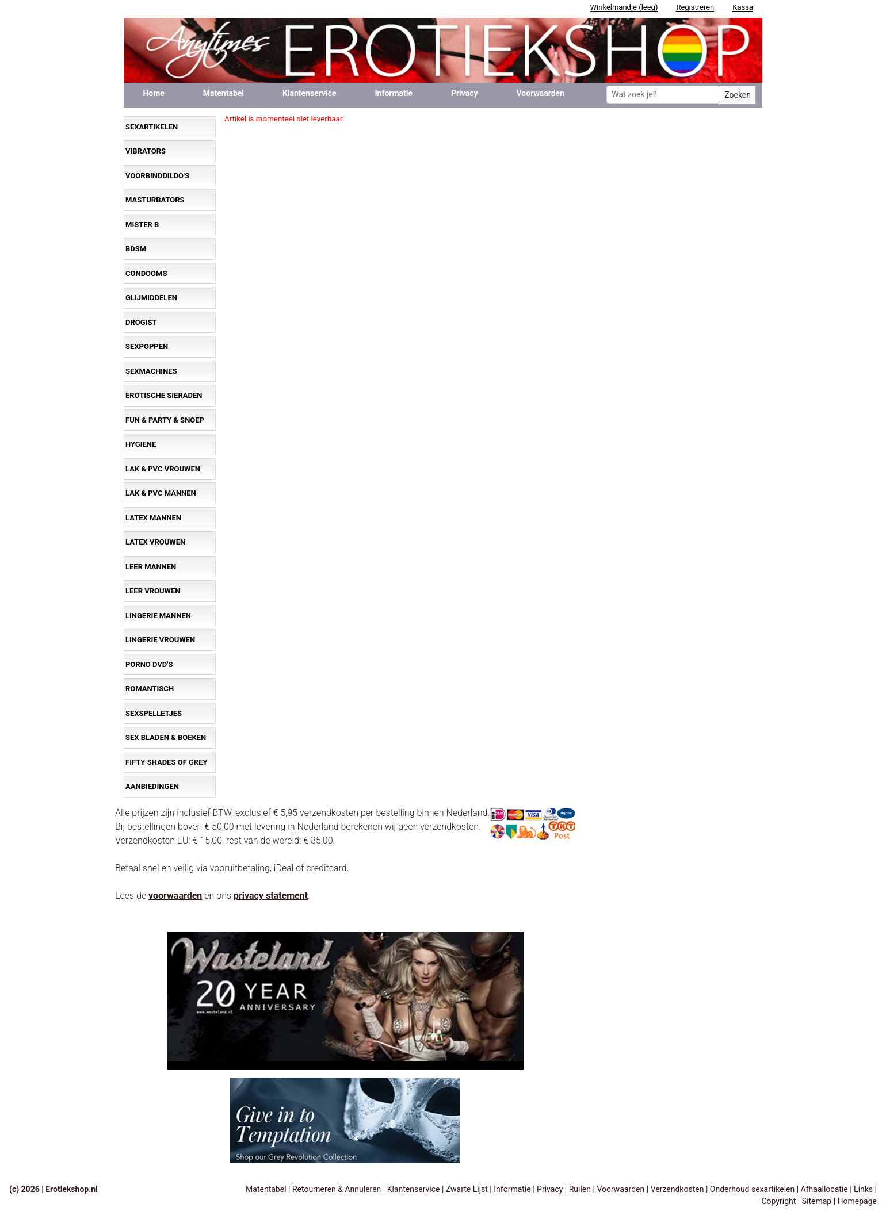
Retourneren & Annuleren (336, 1189)
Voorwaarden (540, 93)
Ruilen (580, 1189)
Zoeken (737, 94)
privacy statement (271, 895)
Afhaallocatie (824, 1189)
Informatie (394, 93)
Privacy (464, 93)
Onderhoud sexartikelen (752, 1189)
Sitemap (816, 1201)
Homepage (857, 1201)
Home (153, 93)
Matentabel (223, 93)
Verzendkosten (677, 1189)
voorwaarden (175, 895)
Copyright (778, 1201)
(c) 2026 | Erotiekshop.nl (53, 1189)
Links (863, 1189)
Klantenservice (309, 93)
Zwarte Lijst (467, 1189)
